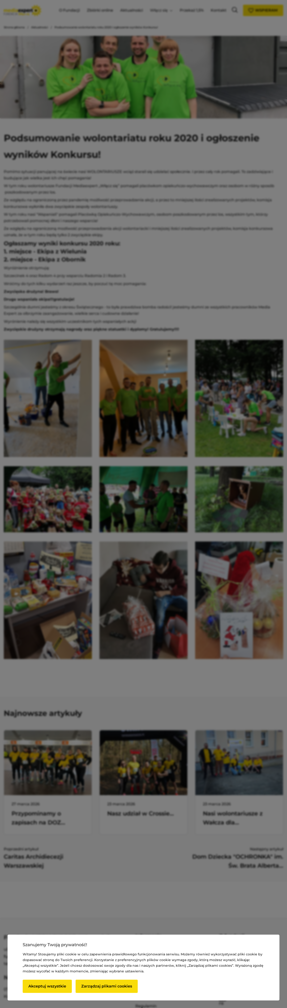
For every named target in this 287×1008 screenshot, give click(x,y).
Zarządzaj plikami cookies (106, 986)
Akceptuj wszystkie (47, 986)
